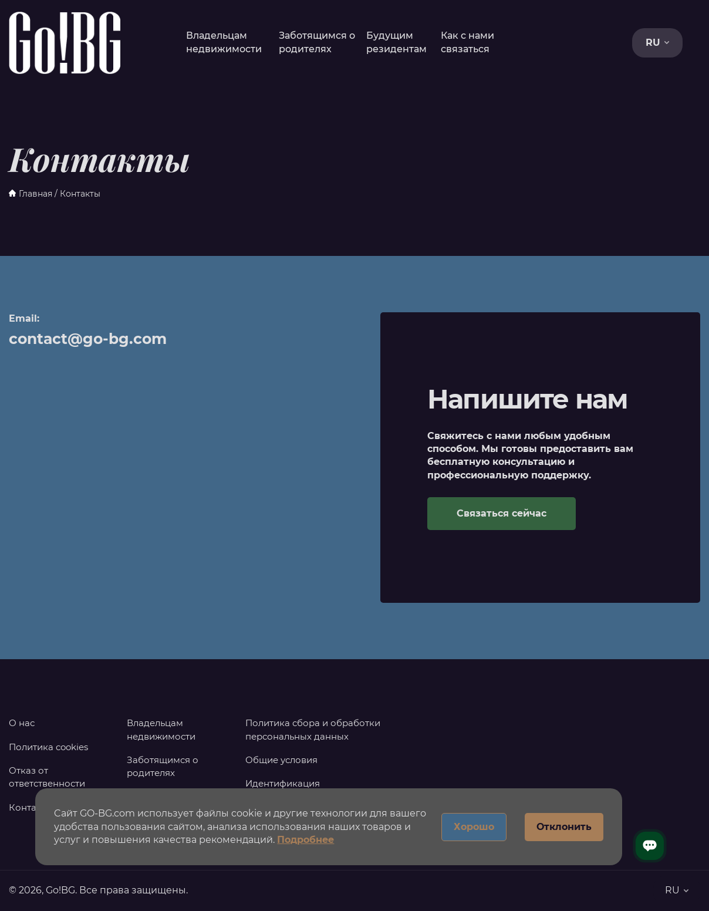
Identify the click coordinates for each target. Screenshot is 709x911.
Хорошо (474, 826)
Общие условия (281, 759)
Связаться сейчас (501, 513)
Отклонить (564, 826)
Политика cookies (48, 747)
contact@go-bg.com (88, 338)
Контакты (31, 807)
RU (657, 42)
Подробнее (305, 839)
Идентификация (282, 783)
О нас (22, 722)
